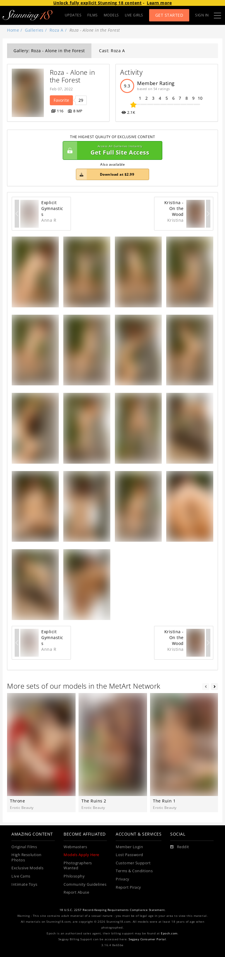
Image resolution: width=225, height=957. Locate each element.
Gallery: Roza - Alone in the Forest (49, 50)
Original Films (24, 846)
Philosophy (74, 876)
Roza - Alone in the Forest (73, 76)
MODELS (111, 15)
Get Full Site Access (111, 150)
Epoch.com (169, 933)
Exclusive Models (27, 867)
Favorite (61, 100)
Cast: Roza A (112, 50)
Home (13, 30)
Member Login (129, 846)
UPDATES (73, 15)
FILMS (92, 15)
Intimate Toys (24, 884)
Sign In (202, 15)
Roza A (57, 30)
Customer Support (133, 863)
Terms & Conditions (134, 870)
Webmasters (75, 846)
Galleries (34, 30)
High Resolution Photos (26, 857)
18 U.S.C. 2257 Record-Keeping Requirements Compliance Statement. (112, 910)
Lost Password (129, 854)
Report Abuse (76, 892)
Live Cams (20, 876)
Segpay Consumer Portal (147, 939)
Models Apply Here (81, 854)
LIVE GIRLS (134, 15)
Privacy (122, 879)
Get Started (169, 15)
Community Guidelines (85, 884)
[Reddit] (179, 847)
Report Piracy (128, 887)
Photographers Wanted (78, 866)
